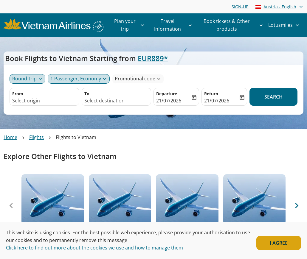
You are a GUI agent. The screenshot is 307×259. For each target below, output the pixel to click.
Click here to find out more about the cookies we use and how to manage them (94, 247)
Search (273, 96)
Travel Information (174, 25)
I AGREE (279, 243)
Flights (36, 137)
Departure (166, 93)
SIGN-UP (240, 7)
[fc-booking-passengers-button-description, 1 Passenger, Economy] (75, 79)
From (17, 93)
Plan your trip (131, 25)
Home (10, 137)
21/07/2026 (168, 100)
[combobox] (44, 101)
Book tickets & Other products (235, 25)
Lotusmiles (285, 25)
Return (211, 93)
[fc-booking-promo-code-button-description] (135, 79)
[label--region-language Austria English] (279, 6)
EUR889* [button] (153, 58)
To (86, 93)
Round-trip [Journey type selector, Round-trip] (24, 78)
